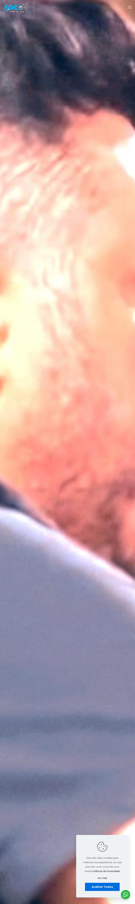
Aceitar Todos (102, 887)
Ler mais (102, 878)
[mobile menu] (130, 7)
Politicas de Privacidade (106, 871)
